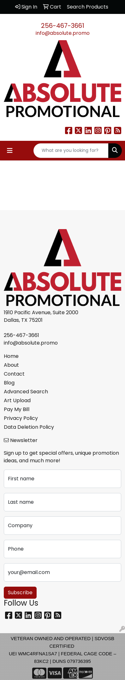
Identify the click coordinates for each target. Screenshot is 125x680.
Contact (14, 373)
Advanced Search (26, 391)
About (11, 365)
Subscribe (20, 592)
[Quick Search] (71, 150)
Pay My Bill (16, 409)
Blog (9, 382)
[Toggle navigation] (9, 150)
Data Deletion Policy (29, 427)
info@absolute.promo (63, 33)
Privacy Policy (21, 418)
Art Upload (17, 400)
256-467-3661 (62, 25)
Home (11, 356)
